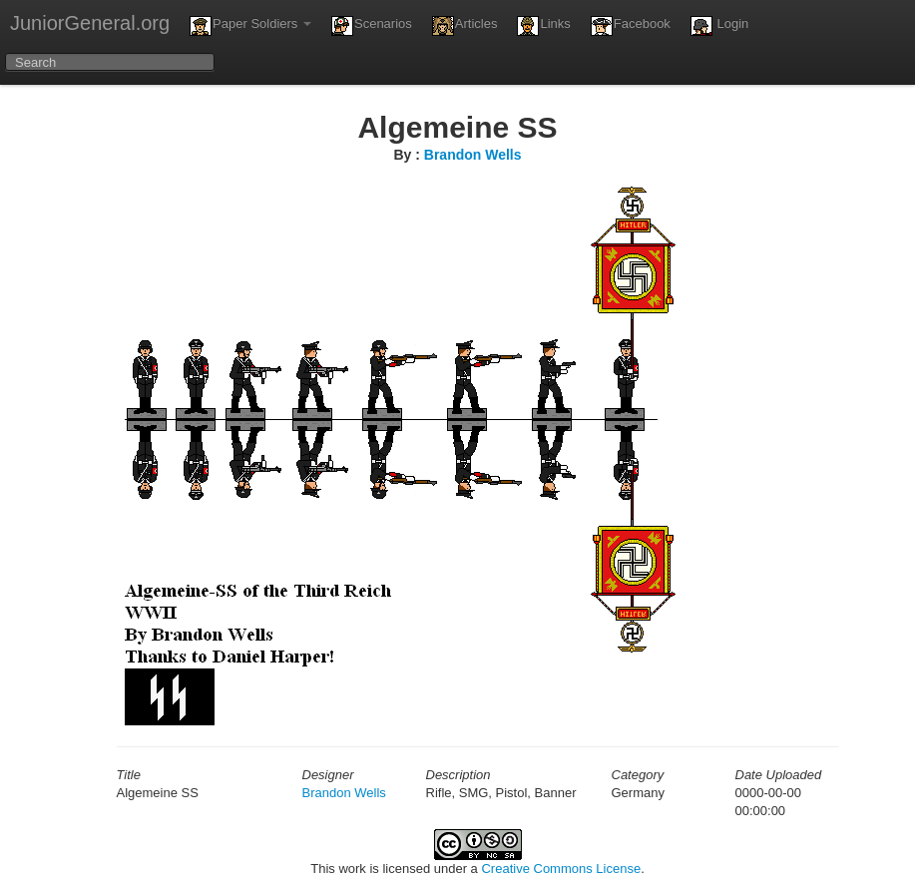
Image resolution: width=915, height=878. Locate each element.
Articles (465, 26)
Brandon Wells (473, 155)
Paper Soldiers (250, 26)
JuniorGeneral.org (90, 23)
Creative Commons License (561, 868)
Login (719, 26)
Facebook (631, 26)
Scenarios (371, 26)
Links (543, 26)
